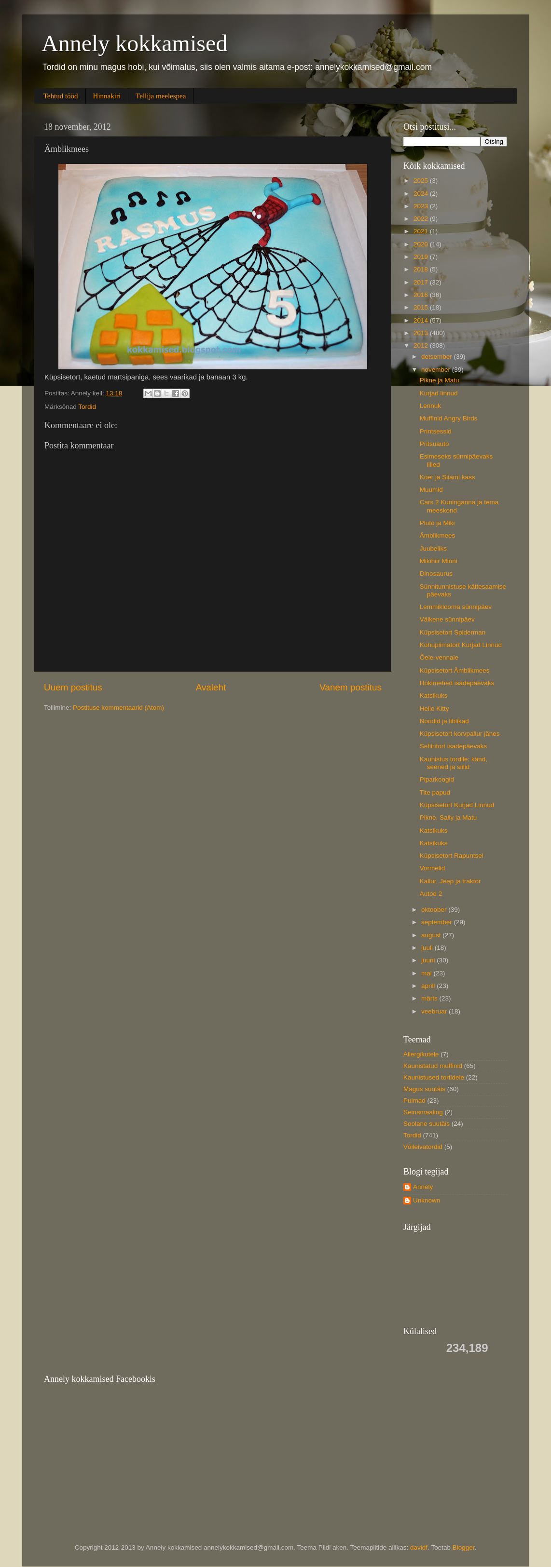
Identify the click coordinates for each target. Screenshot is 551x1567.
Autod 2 (431, 893)
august (431, 935)
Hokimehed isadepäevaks (457, 683)
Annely (423, 1186)
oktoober (434, 909)
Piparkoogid (437, 779)
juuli (428, 947)
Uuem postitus (73, 687)
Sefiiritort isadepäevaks (453, 746)
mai (427, 973)
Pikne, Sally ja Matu (448, 817)
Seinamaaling (423, 1112)
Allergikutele (421, 1054)
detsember (437, 356)
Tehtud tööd (60, 96)
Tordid (87, 406)
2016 (421, 294)
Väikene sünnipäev (447, 619)
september (437, 922)
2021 (421, 231)
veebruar (435, 1011)
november (436, 369)
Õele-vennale (439, 657)
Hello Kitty (434, 708)
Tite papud (435, 792)
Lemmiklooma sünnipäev (456, 606)
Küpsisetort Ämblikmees (455, 670)
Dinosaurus (436, 573)
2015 (421, 307)
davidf (418, 1547)
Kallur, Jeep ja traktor (450, 881)
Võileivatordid (422, 1146)
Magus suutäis (424, 1089)
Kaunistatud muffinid (432, 1065)
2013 (421, 333)
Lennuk (430, 405)
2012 (421, 345)
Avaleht (211, 687)
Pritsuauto (434, 443)
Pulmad (414, 1100)
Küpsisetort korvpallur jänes (460, 733)
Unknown (426, 1200)
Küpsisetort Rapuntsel (451, 855)
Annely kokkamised (134, 43)
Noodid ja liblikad (444, 721)
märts (430, 998)
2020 (421, 244)
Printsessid (436, 431)
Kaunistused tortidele (433, 1077)
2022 (421, 218)
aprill (429, 985)
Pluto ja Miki (437, 523)
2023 (421, 206)
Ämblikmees (437, 535)
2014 (421, 320)
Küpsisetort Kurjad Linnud (457, 805)
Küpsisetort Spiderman (453, 632)
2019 (421, 256)
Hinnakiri (107, 96)
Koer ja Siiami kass (447, 477)
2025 (421, 180)
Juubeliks (433, 548)
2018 (421, 269)
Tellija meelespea (161, 96)
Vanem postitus (350, 687)
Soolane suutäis (426, 1123)
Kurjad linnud (439, 393)
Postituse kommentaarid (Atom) (118, 707)
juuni (429, 960)
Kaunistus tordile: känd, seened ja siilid (453, 763)
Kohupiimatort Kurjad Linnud (461, 644)
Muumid (431, 489)
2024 (421, 193)
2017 (421, 282)
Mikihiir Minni (438, 561)
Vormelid (432, 868)
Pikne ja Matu (439, 380)
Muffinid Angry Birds (449, 418)
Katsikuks (434, 695)
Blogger (464, 1547)
